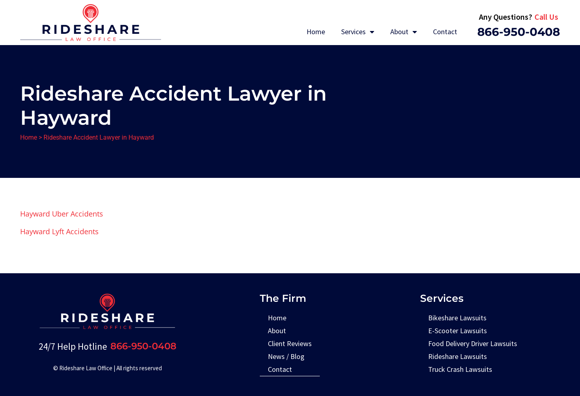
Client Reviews (290, 343)
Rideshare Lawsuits (457, 356)
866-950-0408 (518, 32)
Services (357, 31)
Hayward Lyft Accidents (59, 231)
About (403, 31)
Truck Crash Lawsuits (460, 369)
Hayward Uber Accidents (61, 214)
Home (316, 31)
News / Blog (286, 356)
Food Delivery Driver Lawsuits (472, 343)
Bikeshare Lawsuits (457, 317)
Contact (445, 31)
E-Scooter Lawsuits (457, 330)
